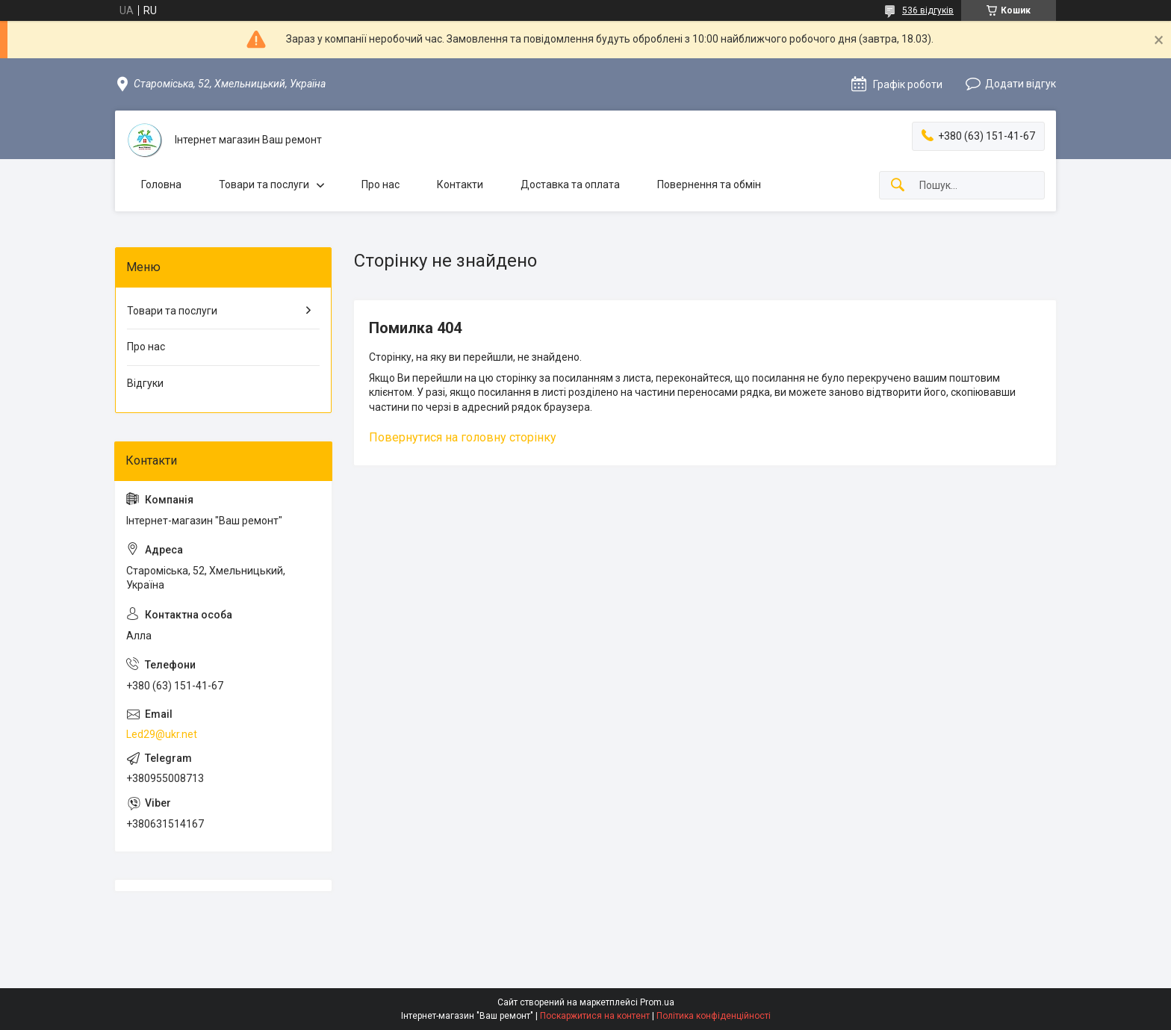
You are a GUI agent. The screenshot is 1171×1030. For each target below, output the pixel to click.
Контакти (460, 184)
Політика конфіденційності (713, 1016)
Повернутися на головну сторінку (462, 437)
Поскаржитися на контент (595, 1016)
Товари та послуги (264, 184)
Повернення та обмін (709, 184)
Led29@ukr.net (161, 734)
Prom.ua (657, 1002)
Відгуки (145, 383)
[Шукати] (897, 185)
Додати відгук (1020, 84)
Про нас (380, 184)
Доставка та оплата (570, 184)
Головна (161, 184)
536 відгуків (928, 10)
